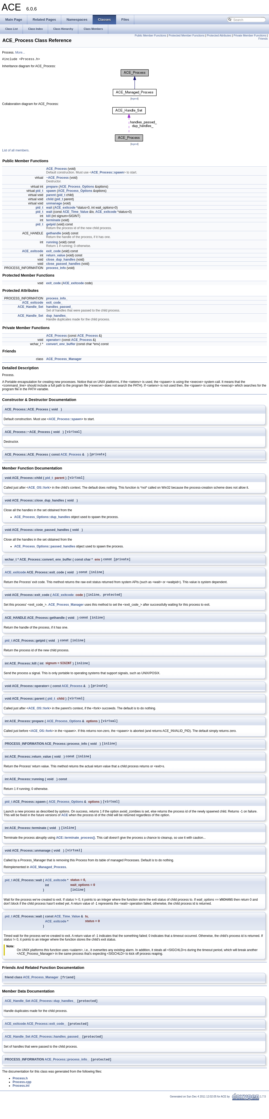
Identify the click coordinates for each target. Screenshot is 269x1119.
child (50, 200)
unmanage (54, 204)
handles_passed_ (59, 307)
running (52, 243)
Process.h (20, 1096)
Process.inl (21, 1104)
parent (51, 196)
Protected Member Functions (187, 35)
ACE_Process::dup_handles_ (53, 1017)
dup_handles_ (57, 316)
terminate (53, 221)
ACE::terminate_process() (75, 849)
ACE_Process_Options (77, 187)
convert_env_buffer (60, 345)
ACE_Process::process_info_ (67, 1077)
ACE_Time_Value (76, 212)
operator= (53, 340)
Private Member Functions (250, 35)
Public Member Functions (150, 35)
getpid (51, 225)
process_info (56, 269)
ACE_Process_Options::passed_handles (44, 549)
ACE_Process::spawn (107, 173)
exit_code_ (54, 303)
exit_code (53, 252)
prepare (52, 187)
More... (20, 52)
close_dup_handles (60, 260)
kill (48, 217)
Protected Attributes (219, 35)
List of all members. (15, 151)
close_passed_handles (63, 264)
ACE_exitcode (64, 208)
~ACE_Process (57, 178)
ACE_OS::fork (38, 491)
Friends (263, 38)
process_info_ (57, 299)
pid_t (39, 191)
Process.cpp (22, 1100)
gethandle (53, 234)
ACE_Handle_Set (30, 307)
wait (49, 208)
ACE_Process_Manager (64, 360)
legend (134, 99)
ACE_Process (56, 169)
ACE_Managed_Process (48, 880)
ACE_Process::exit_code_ (46, 1041)
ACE (64, 826)
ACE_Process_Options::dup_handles (42, 520)
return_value (55, 256)
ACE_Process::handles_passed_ (55, 1054)
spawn (51, 191)
